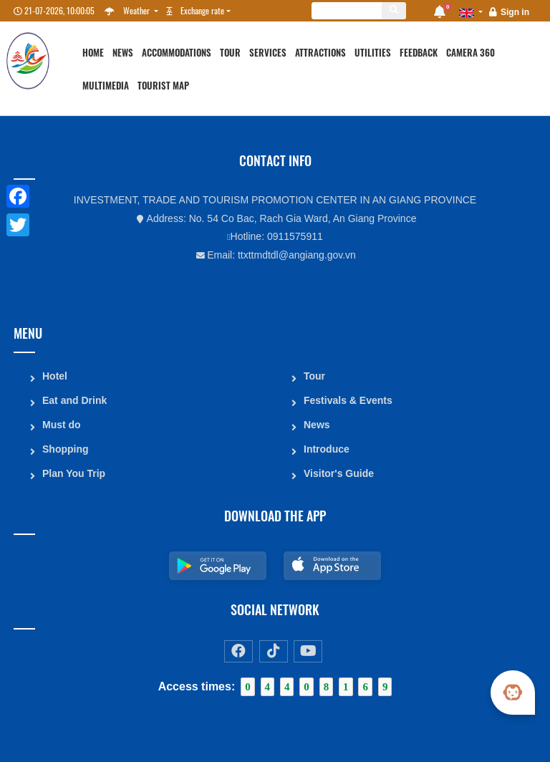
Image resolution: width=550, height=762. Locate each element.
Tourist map (163, 85)
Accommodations (176, 52)
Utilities (372, 52)
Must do (61, 424)
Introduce (326, 449)
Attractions (320, 52)
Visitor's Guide (339, 473)
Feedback (419, 52)
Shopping (65, 449)
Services (267, 52)
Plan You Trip (73, 473)
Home (93, 52)
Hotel (54, 376)
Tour (230, 52)
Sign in (515, 12)
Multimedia (105, 85)
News (122, 52)
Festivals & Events (348, 400)
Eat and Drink (74, 400)
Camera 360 (470, 52)
